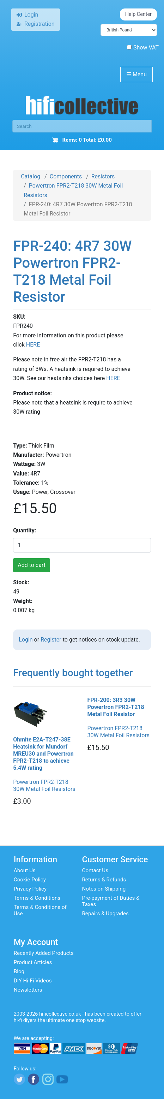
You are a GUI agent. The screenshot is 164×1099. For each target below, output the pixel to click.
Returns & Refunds (104, 879)
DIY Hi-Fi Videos (33, 980)
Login (25, 639)
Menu (136, 74)
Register (51, 639)
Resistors (103, 176)
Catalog (30, 176)
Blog (19, 971)
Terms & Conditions (37, 898)
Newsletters (28, 990)
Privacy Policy (30, 889)
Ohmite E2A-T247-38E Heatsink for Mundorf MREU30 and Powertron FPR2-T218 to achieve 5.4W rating (43, 753)
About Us (25, 870)
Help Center (138, 14)
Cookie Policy (30, 879)
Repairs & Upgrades (105, 913)
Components (66, 176)
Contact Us (95, 870)
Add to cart (31, 565)
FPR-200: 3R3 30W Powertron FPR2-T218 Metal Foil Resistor (115, 707)
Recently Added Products (44, 953)
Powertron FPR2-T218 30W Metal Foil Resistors (44, 785)
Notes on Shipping (104, 889)
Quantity (24, 530)
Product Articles (33, 962)
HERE (33, 344)
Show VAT (143, 47)
